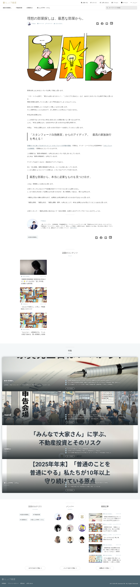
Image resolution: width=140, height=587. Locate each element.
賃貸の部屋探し (7, 7)
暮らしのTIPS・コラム (43, 7)
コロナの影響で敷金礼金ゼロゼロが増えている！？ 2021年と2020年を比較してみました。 (90, 452)
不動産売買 (19, 7)
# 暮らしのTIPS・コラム (37, 519)
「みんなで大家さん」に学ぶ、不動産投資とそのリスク (81, 448)
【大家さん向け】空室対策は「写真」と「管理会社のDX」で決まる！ (84, 450)
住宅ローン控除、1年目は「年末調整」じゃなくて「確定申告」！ (83, 414)
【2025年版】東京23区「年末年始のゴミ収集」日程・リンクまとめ (84, 486)
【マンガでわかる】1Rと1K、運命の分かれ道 (78, 484)
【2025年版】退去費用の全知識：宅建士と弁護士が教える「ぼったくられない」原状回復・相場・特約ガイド (94, 382)
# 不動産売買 (36, 514)
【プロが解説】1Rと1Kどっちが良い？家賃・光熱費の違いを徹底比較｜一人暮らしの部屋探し (90, 384)
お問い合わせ (29, 583)
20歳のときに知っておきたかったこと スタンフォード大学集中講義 (49, 145)
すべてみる (70, 388)
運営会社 (22, 583)
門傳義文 (34, 23)
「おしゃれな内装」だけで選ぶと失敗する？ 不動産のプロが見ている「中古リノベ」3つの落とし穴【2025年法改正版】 (97, 416)
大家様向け (29, 7)
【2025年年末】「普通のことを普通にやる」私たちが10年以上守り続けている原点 (88, 482)
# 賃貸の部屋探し (32, 237)
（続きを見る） (73, 228)
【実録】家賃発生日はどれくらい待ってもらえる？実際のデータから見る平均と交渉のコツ (89, 380)
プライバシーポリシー (13, 583)
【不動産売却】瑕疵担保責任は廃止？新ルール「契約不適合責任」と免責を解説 (87, 418)
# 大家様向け (23, 519)
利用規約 (4, 583)
